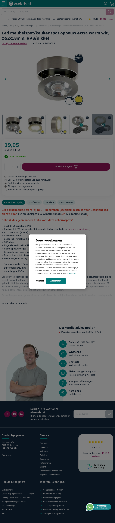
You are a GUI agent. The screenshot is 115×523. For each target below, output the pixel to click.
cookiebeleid (71, 273)
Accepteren (55, 281)
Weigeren (39, 281)
